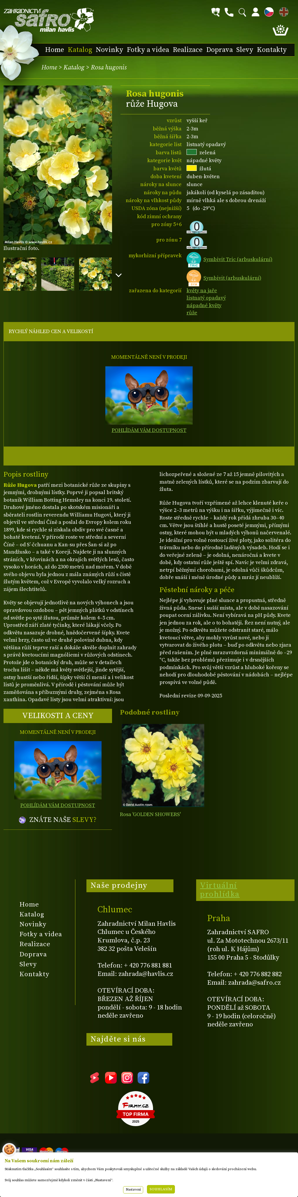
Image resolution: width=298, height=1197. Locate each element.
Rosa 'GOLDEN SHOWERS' (150, 814)
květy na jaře (202, 290)
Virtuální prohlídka (220, 890)
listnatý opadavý (206, 298)
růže (192, 312)
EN (282, 11)
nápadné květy (204, 305)
